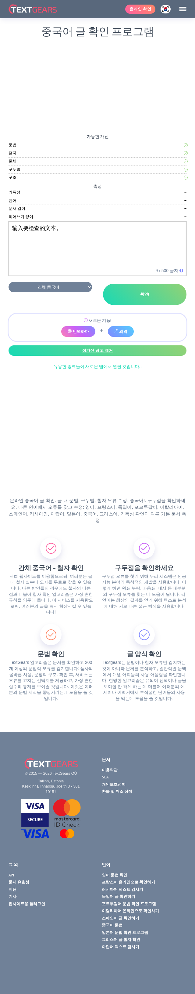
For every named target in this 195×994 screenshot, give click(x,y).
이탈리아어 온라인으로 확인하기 (130, 910)
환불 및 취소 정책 (117, 791)
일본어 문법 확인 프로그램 (125, 932)
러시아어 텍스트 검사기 (122, 889)
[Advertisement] (97, 84)
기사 (12, 896)
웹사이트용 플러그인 (27, 903)
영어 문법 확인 (114, 875)
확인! (144, 294)
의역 (121, 331)
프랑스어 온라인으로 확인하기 (128, 882)
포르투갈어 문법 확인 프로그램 (129, 903)
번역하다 (78, 331)
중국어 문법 (112, 925)
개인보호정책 (114, 784)
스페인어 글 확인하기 (120, 918)
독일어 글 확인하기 (118, 896)
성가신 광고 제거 (97, 350)
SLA (105, 777)
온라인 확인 (140, 9)
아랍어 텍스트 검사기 (120, 946)
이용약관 (110, 770)
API (11, 875)
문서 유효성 (19, 882)
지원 (12, 889)
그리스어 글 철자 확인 (121, 939)
